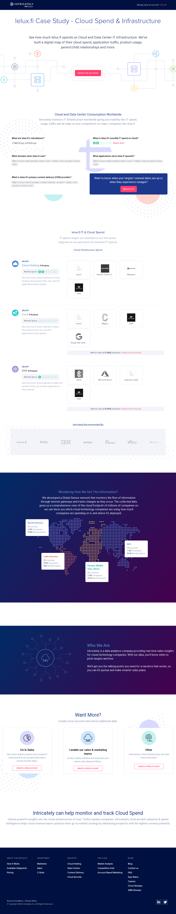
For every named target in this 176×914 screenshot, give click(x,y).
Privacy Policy (31, 901)
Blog (130, 864)
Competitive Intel (106, 868)
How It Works (13, 864)
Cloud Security (74, 877)
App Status (133, 877)
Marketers (42, 864)
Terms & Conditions (15, 901)
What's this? (119, 143)
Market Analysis (105, 864)
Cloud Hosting (31, 265)
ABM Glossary (134, 890)
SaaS (25, 314)
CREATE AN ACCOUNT (88, 73)
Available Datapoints (17, 868)
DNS (25, 370)
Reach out (128, 189)
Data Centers (73, 868)
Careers (131, 881)
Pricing (10, 873)
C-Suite (40, 873)
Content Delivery (75, 873)
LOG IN (163, 5)
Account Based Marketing (110, 873)
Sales (39, 868)
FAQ (130, 873)
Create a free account (27, 768)
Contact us (133, 868)
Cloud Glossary (135, 886)
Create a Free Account (131, 353)
